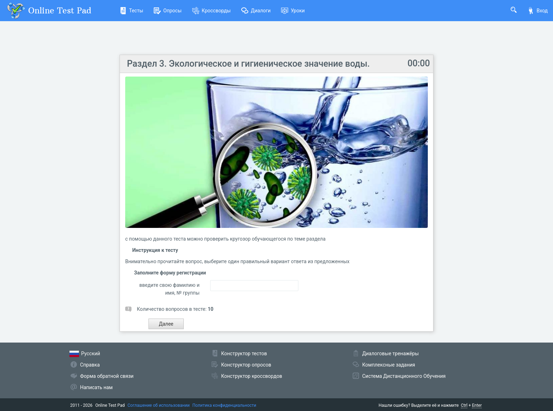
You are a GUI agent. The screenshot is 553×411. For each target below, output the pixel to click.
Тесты (131, 10)
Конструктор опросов (246, 365)
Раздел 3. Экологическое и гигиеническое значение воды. (248, 64)
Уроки (293, 10)
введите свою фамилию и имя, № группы (169, 289)
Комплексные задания (388, 365)
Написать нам (96, 387)
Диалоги (256, 10)
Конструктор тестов (244, 353)
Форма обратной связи (107, 376)
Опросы (168, 10)
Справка (90, 365)
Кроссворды (211, 10)
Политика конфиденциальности (224, 405)
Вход (537, 10)
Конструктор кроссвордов (251, 376)
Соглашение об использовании (159, 405)
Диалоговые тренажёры (390, 353)
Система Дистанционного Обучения (403, 376)
